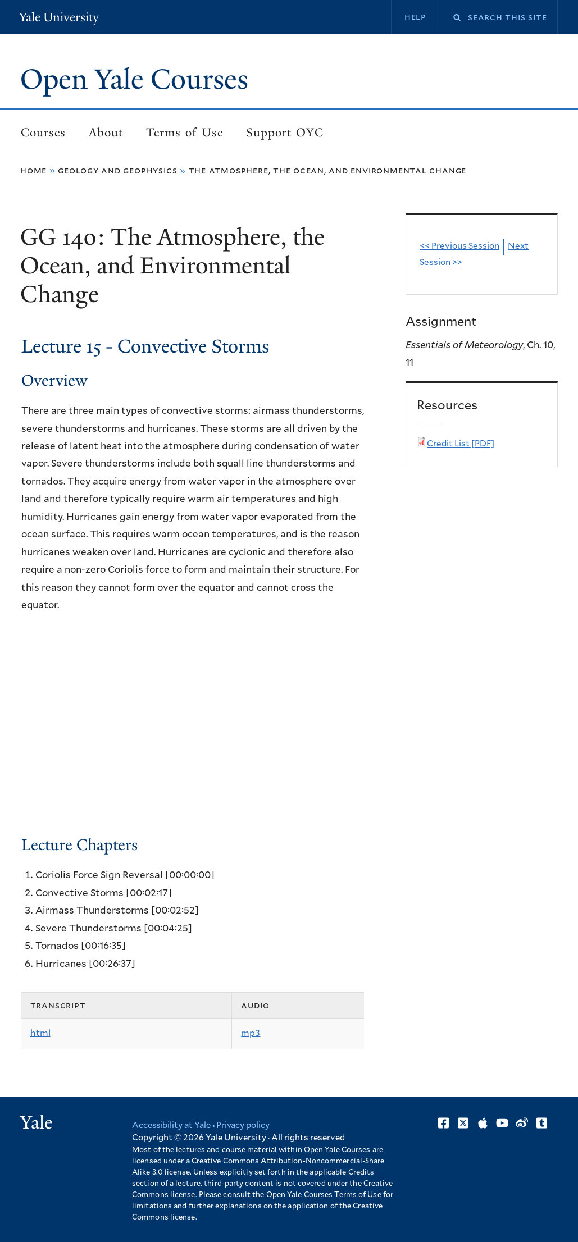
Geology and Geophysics (117, 171)
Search (450, 17)
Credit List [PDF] (461, 444)
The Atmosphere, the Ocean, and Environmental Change (328, 171)
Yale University (59, 17)
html (40, 1034)
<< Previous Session (460, 247)
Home (33, 171)
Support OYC (285, 133)
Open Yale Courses (137, 79)
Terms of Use (184, 133)
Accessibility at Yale (172, 1126)
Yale (36, 1123)
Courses (43, 133)
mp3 (250, 1034)
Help (414, 16)
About (106, 133)
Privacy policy (246, 1126)
